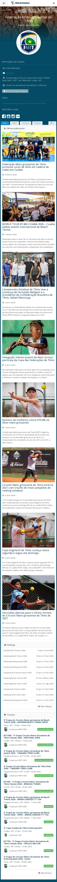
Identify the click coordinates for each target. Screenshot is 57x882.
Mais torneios (45, 873)
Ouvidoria (9, 73)
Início (3, 10)
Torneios (25, 123)
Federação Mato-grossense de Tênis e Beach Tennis (24, 103)
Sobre (14, 123)
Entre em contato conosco (15, 91)
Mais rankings (45, 706)
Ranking (37, 123)
